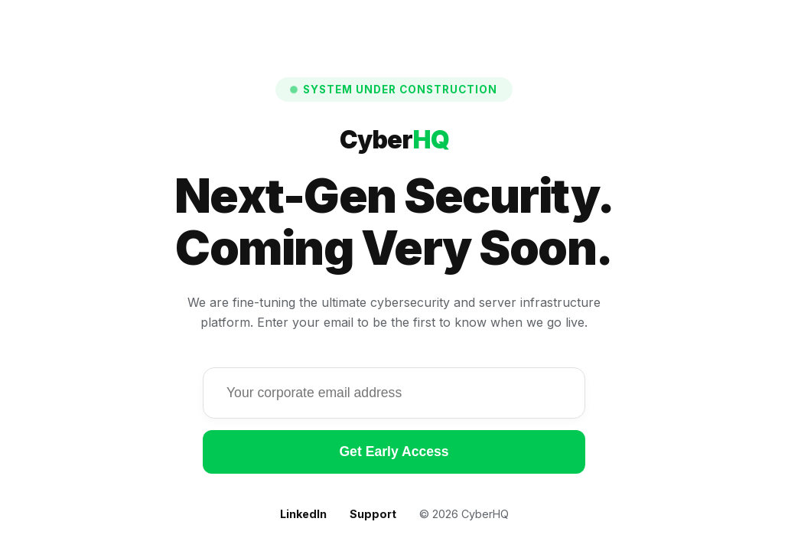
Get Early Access (393, 451)
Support (373, 513)
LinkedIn (303, 513)
